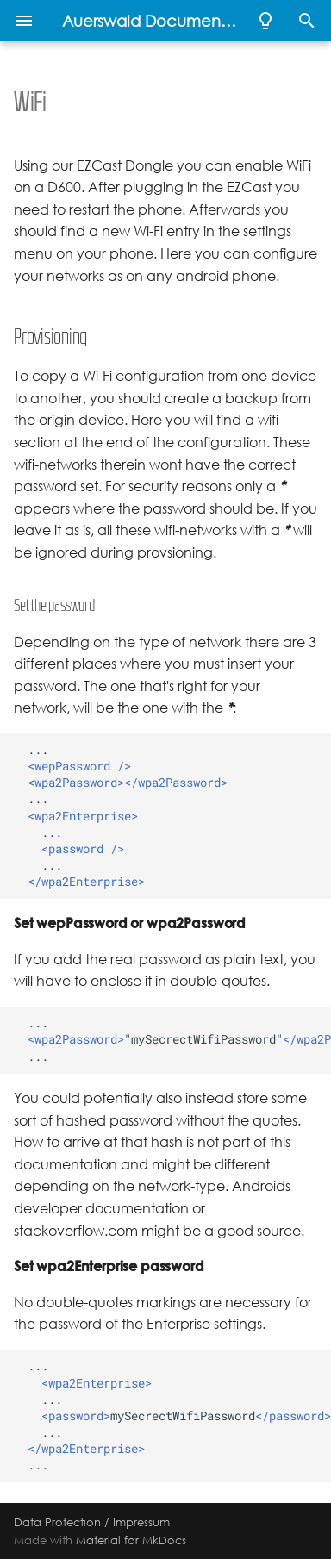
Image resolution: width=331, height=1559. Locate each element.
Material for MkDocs (131, 1540)
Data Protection (57, 1522)
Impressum (141, 1522)
